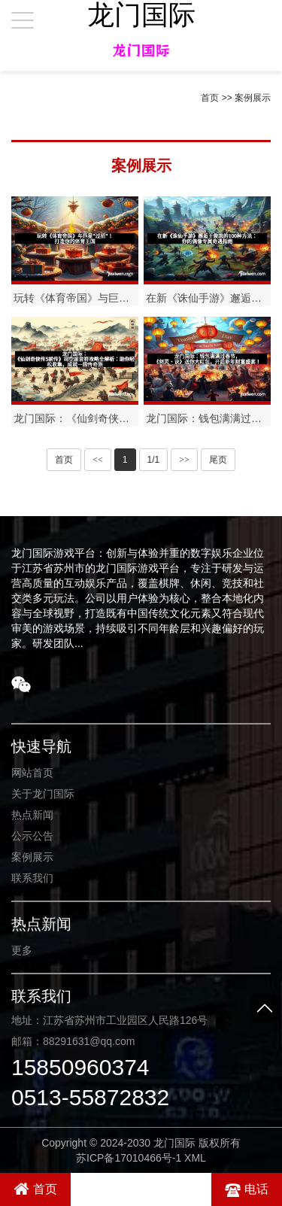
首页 (210, 98)
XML (195, 1158)
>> (184, 459)
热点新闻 (32, 815)
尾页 (218, 459)
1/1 (153, 459)
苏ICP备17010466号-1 (128, 1158)
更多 (21, 950)
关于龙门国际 (42, 794)
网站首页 (32, 773)
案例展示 (253, 98)
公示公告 (32, 836)
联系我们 (32, 878)
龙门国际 (141, 15)
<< (97, 459)
